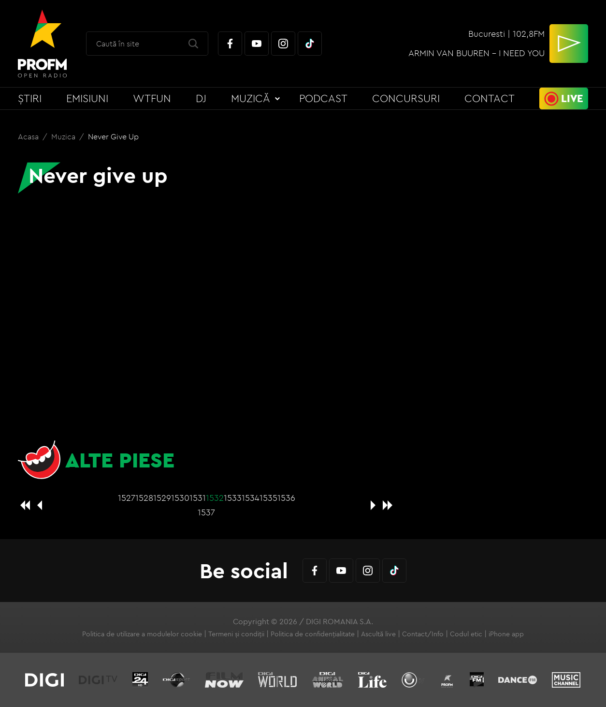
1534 (251, 497)
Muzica (64, 136)
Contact (489, 98)
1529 (162, 497)
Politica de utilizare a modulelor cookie (142, 634)
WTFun (152, 98)
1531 (197, 497)
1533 (233, 497)
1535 (268, 497)
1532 (215, 497)
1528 (144, 497)
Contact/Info (423, 634)
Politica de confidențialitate (313, 634)
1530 (180, 497)
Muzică (250, 98)
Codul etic (466, 634)
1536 (286, 497)
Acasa (29, 136)
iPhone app (506, 634)
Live (572, 98)
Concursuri (406, 98)
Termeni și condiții (236, 634)
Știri (30, 98)
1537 (206, 512)
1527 (126, 497)
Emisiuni (87, 98)
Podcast (323, 98)
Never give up (113, 136)
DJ (201, 98)
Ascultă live (378, 634)
